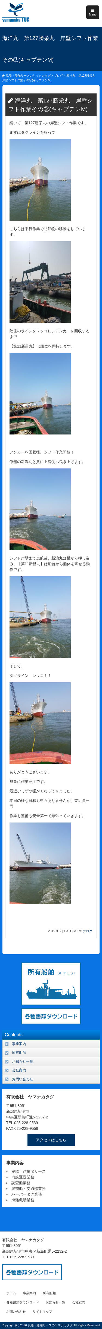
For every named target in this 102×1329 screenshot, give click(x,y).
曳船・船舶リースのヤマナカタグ (50, 1325)
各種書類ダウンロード (22, 1302)
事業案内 (19, 1044)
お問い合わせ (22, 1079)
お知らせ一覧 (22, 1061)
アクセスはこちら (51, 1140)
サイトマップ (42, 1312)
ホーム (11, 1293)
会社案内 (19, 1070)
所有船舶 (19, 1052)
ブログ (87, 931)
